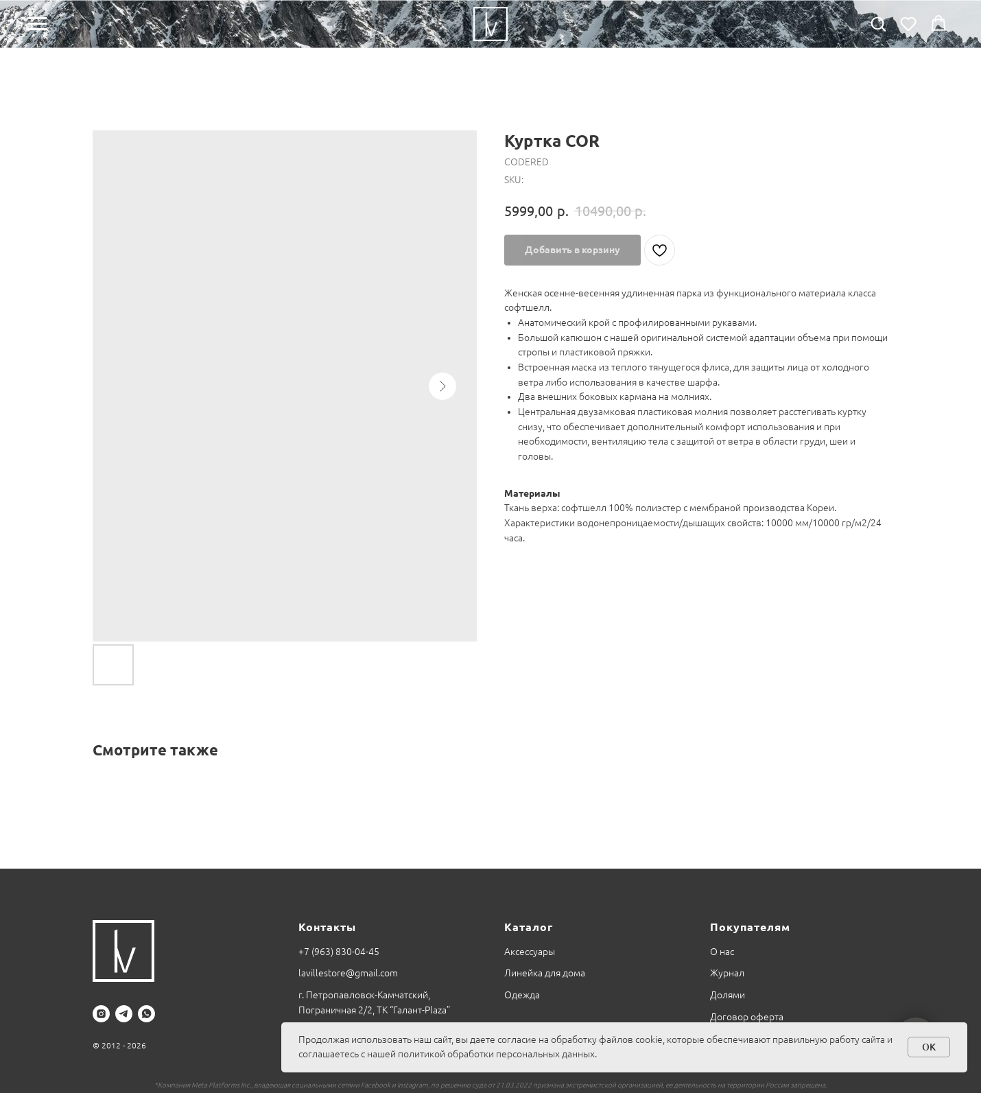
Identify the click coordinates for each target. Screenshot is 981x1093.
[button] (878, 23)
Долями (727, 994)
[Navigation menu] (37, 24)
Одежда (522, 994)
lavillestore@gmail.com (348, 972)
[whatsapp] (146, 1013)
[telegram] (123, 1013)
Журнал (727, 972)
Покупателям (750, 927)
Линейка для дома (544, 972)
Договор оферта (746, 1016)
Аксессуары (529, 951)
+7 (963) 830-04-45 (338, 951)
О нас (722, 951)
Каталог (528, 927)
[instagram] (101, 1013)
